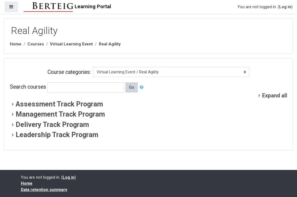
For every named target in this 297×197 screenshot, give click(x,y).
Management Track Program (60, 114)
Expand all (274, 95)
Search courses (28, 87)
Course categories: (69, 72)
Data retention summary (44, 189)
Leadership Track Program (57, 135)
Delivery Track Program (52, 125)
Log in (285, 6)
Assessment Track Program (59, 104)
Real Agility (110, 44)
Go (131, 87)
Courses (35, 44)
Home (15, 44)
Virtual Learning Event (71, 44)
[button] (142, 87)
